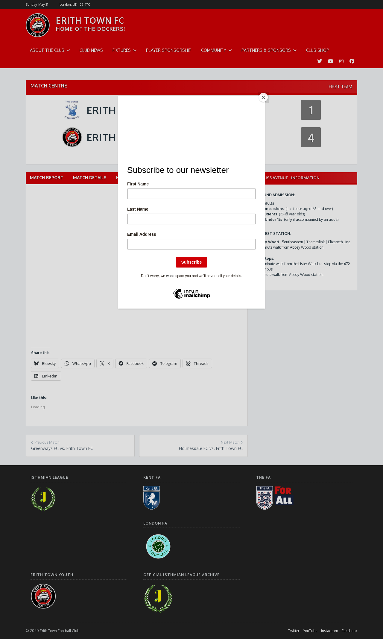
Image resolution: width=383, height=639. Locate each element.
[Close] (263, 97)
